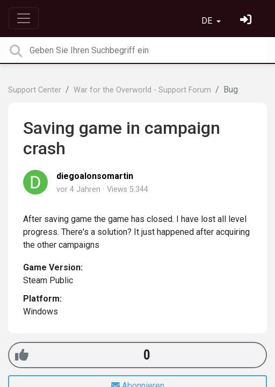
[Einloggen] (247, 21)
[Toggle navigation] (24, 18)
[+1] (21, 355)
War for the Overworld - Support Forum (142, 90)
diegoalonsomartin (94, 176)
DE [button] (207, 21)
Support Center (34, 90)
